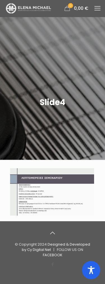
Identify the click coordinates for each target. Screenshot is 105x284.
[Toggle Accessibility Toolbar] (91, 270)
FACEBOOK (52, 255)
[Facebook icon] (52, 264)
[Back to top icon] (53, 233)
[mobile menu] (97, 8)
